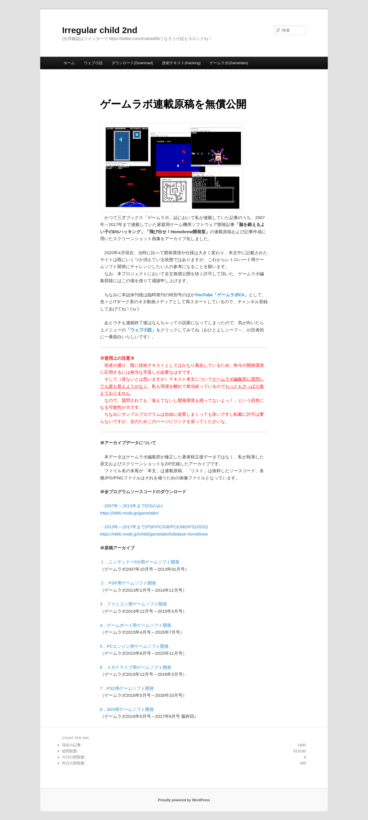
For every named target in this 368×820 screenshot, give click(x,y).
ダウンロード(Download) (132, 63)
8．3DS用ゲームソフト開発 (127, 709)
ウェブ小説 (93, 63)
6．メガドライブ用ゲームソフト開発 (135, 667)
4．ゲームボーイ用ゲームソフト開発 (135, 625)
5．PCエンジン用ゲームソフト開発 (134, 646)
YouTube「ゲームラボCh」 (222, 294)
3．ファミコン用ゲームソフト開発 (133, 603)
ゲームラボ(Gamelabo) (229, 63)
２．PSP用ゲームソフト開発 (128, 582)
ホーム (69, 63)
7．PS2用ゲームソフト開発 (127, 688)
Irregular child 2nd (99, 30)
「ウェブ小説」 (141, 329)
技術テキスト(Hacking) (181, 63)
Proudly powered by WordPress (184, 800)
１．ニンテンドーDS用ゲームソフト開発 (139, 561)
